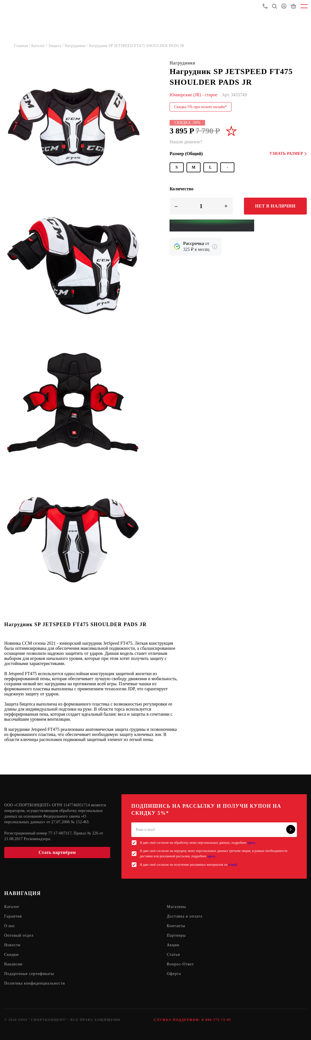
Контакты (176, 926)
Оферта (174, 974)
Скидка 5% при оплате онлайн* (200, 107)
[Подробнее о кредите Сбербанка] (214, 246)
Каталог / (39, 46)
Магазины (176, 907)
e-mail (232, 865)
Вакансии (13, 964)
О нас (9, 926)
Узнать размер (288, 153)
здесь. (251, 843)
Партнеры (176, 935)
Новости (12, 945)
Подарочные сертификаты (29, 974)
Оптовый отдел (19, 935)
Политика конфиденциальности (34, 983)
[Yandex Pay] (212, 225)
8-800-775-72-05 (216, 1020)
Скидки (11, 954)
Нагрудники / (77, 46)
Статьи (173, 954)
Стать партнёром (57, 852)
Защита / (56, 46)
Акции (173, 945)
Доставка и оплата (184, 916)
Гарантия (13, 916)
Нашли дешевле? (186, 141)
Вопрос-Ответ (180, 964)
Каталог (11, 907)
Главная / (22, 46)
